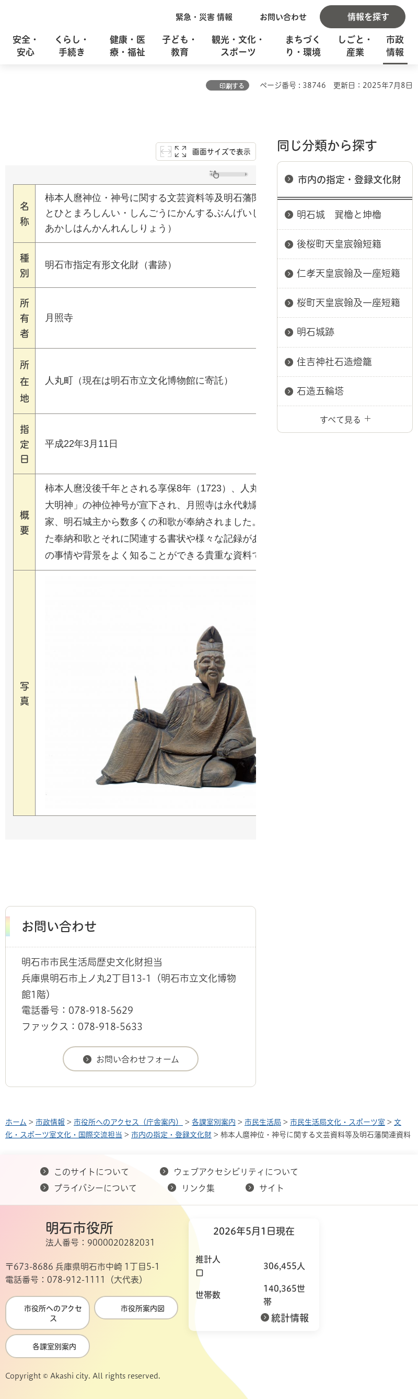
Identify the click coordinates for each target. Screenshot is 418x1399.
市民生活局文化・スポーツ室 (337, 1122)
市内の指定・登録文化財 (349, 179)
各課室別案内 (214, 1122)
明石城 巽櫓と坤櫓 (339, 214)
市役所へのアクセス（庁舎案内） (128, 1122)
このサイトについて (91, 1172)
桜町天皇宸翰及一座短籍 (348, 302)
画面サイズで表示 (221, 151)
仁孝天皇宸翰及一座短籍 (348, 273)
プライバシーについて (95, 1188)
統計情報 (290, 1318)
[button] (198, 17)
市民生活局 (263, 1122)
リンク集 (198, 1188)
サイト (272, 1188)
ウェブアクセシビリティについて (235, 1172)
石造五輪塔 (320, 391)
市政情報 (50, 1122)
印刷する (232, 86)
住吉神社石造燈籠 (334, 361)
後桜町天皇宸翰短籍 (339, 244)
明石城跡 (315, 332)
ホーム (16, 1122)
